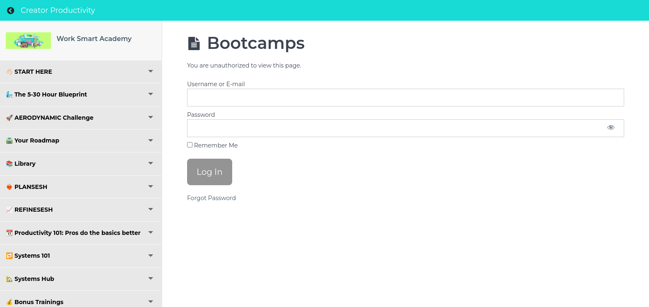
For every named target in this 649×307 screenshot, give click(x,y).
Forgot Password (211, 198)
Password (201, 114)
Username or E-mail (216, 84)
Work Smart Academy (94, 39)
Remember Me (212, 145)
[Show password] (611, 128)
